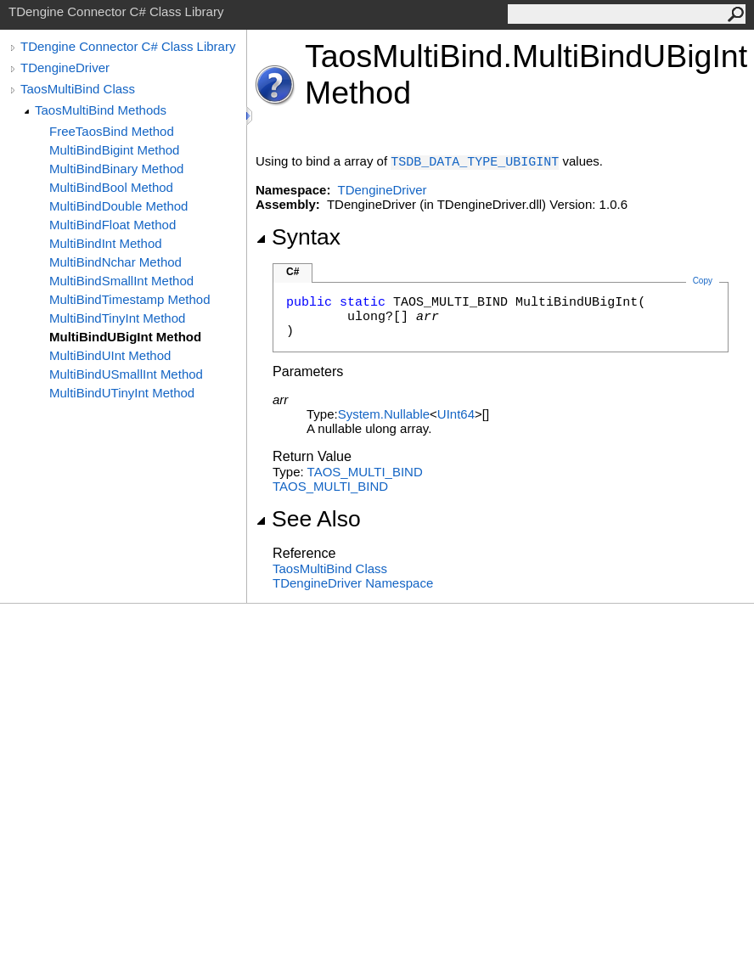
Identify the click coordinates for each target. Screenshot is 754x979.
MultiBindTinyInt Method (117, 318)
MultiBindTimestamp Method (130, 299)
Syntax (298, 237)
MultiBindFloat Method (112, 224)
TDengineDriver (65, 67)
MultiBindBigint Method (114, 150)
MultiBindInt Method (105, 243)
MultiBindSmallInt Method (121, 280)
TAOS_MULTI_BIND (365, 471)
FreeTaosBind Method (111, 131)
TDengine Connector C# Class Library (127, 46)
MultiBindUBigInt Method (125, 336)
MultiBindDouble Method (118, 206)
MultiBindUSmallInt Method (126, 374)
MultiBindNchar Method (115, 262)
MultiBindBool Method (111, 187)
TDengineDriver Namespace (353, 583)
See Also (308, 519)
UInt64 (456, 414)
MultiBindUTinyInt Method (121, 392)
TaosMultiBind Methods (100, 110)
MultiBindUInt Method (110, 355)
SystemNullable (384, 414)
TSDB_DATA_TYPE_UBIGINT (475, 162)
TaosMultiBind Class (77, 89)
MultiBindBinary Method (116, 168)
